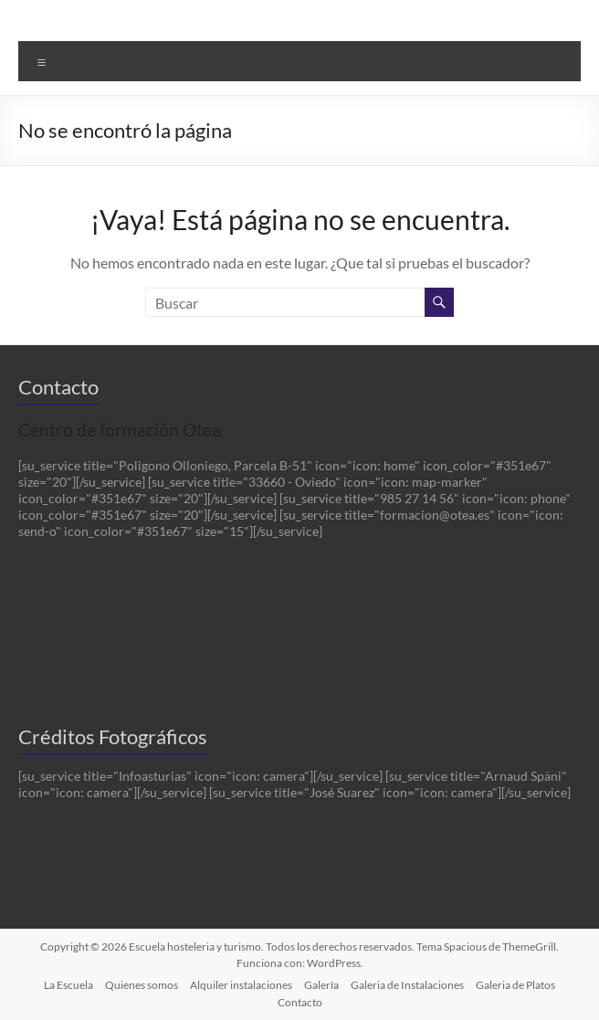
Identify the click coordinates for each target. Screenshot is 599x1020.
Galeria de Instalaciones (407, 985)
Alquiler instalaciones (241, 985)
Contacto (300, 1002)
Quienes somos (141, 985)
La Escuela (68, 985)
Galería (321, 985)
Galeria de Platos (515, 985)
